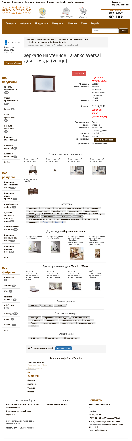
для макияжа (91, 211)
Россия (34, 323)
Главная (6, 2)
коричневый (67, 323)
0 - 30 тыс (35, 338)
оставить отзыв (63, 348)
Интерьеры (58, 23)
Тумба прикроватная (11, 101)
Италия (88, 320)
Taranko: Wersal (80, 266)
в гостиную (97, 214)
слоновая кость (86, 323)
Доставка (40, 2)
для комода (74, 211)
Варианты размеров (105, 140)
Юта (8, 291)
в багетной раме (80, 318)
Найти (123, 31)
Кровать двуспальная (10, 90)
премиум (34, 318)
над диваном (92, 208)
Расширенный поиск (13, 63)
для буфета (58, 211)
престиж (46, 208)
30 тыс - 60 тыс (51, 338)
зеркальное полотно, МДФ (56, 318)
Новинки (72, 23)
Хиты (84, 23)
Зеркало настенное (9, 128)
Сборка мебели (13, 408)
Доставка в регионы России (19, 411)
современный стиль (70, 320)
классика (33, 222)
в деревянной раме (50, 214)
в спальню (48, 217)
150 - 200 (60, 305)
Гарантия (10, 414)
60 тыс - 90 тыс (70, 338)
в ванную (83, 214)
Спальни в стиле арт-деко (9, 249)
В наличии (51, 320)
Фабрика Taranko (36, 362)
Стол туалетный (9, 117)
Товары (11, 23)
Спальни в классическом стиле (11, 185)
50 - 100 (34, 305)
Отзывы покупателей (41, 348)
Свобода (11, 313)
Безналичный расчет (57, 404)
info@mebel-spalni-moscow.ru (70, 2)
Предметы (41, 23)
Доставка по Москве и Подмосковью (23, 404)
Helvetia (10, 325)
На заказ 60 (90, 219)
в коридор (33, 217)
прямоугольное (49, 323)
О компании (17, 2)
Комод (9, 109)
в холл (78, 217)
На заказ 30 (35, 320)
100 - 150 (47, 305)
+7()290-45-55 (96, 415)
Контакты (29, 2)
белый (34, 326)
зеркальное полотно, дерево (68, 208)
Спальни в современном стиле (10, 238)
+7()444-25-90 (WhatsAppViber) (104, 421)
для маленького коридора (40, 219)
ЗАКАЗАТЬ (78, 74)
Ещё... (7, 162)
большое (69, 214)
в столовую (64, 217)
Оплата (50, 2)
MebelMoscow (101, 430)
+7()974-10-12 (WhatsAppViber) (104, 418)
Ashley (9, 319)
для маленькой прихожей (68, 219)
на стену (32, 214)
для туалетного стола (38, 211)
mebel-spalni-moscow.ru (99, 404)
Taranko (10, 286)
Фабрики (25, 23)
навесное (33, 208)
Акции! (95, 23)
